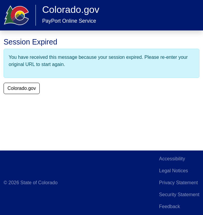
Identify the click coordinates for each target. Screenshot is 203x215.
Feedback (169, 206)
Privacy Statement (178, 182)
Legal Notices (173, 170)
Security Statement (179, 194)
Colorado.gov (21, 88)
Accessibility (172, 158)
